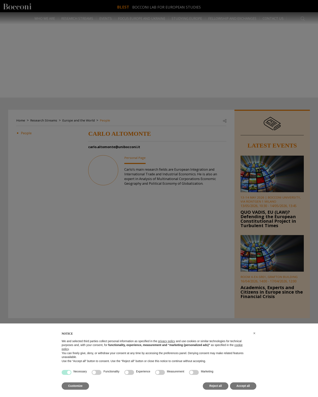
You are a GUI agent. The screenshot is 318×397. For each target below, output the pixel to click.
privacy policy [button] (166, 341)
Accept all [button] (243, 385)
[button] (254, 333)
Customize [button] (75, 385)
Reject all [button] (215, 385)
